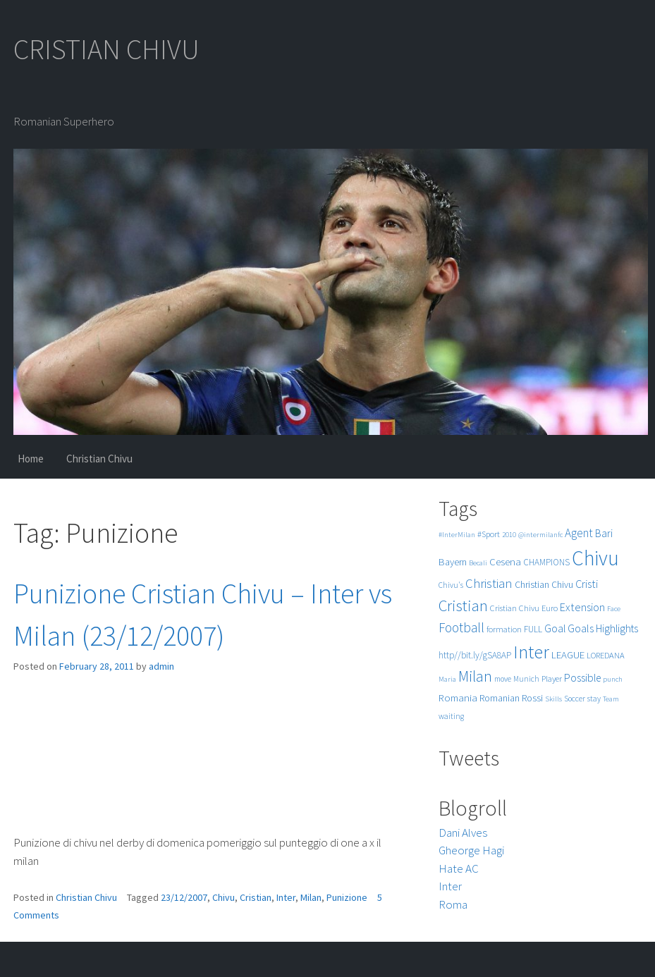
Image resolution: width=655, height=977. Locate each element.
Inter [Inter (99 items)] (531, 651)
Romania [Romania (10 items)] (458, 697)
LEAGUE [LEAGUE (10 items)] (567, 654)
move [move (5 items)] (502, 679)
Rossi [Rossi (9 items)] (532, 698)
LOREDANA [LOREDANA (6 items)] (606, 655)
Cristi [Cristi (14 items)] (586, 584)
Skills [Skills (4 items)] (553, 698)
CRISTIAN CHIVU (106, 49)
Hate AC (459, 868)
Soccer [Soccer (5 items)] (574, 698)
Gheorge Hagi (471, 850)
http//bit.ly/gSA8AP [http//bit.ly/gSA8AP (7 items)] (475, 655)
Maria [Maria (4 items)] (447, 679)
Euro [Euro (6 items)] (549, 608)
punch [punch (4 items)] (613, 679)
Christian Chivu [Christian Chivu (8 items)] (544, 585)
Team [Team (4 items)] (611, 698)
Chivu (223, 897)
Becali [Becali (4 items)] (478, 562)
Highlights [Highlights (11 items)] (617, 628)
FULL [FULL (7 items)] (533, 629)
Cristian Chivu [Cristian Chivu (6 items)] (514, 608)
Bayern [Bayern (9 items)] (453, 561)
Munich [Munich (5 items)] (526, 679)
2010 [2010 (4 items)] (509, 534)
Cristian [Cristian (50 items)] (463, 605)
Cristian (255, 897)
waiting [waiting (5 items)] (451, 716)
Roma (453, 904)
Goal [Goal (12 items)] (554, 628)
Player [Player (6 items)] (551, 678)
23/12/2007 (184, 897)
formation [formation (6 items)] (504, 629)
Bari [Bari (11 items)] (604, 533)
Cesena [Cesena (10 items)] (505, 561)
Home (31, 458)
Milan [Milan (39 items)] (475, 676)
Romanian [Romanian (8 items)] (499, 698)
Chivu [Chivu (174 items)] (595, 558)
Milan (311, 897)
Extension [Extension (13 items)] (582, 607)
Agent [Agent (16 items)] (579, 533)
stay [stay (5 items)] (594, 698)
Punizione (346, 897)
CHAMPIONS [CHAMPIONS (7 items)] (546, 562)
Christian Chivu (99, 458)
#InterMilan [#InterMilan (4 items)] (457, 534)
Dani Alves (463, 832)
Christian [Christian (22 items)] (489, 583)
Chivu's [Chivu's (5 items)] (451, 585)
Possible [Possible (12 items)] (582, 677)
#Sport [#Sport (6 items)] (488, 534)
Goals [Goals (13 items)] (581, 628)
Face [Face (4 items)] (613, 608)
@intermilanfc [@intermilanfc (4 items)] (540, 534)
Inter (285, 897)
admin (161, 666)
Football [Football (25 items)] (461, 627)
